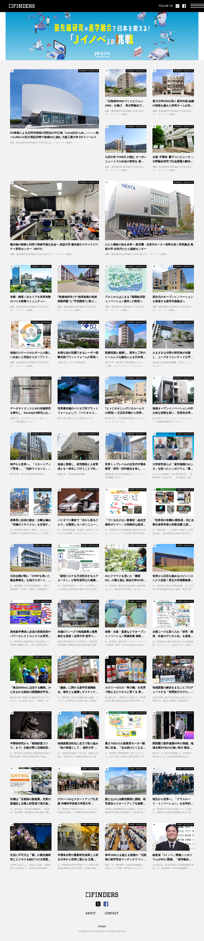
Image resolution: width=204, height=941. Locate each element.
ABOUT (90, 913)
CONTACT (112, 913)
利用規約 (102, 926)
